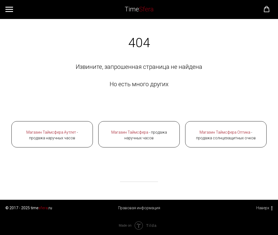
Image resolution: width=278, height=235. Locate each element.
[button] (266, 9)
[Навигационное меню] (9, 9)
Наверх (264, 208)
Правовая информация (139, 208)
